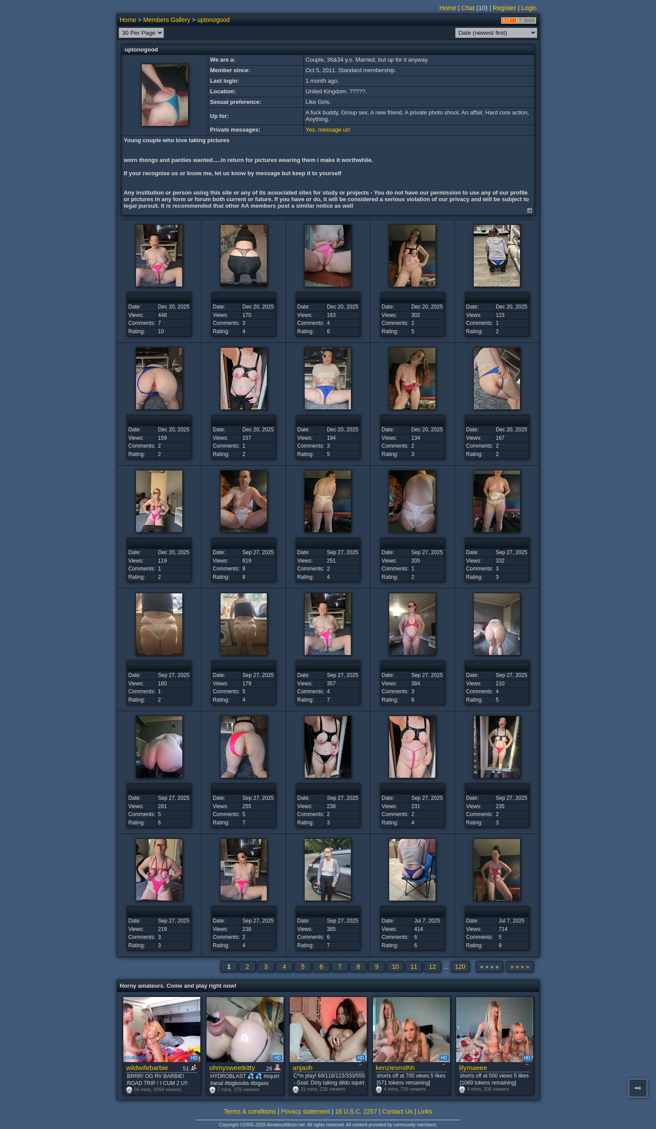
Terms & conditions (250, 1111)
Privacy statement (305, 1111)
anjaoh (303, 1067)
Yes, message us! (328, 129)
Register (504, 7)
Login (529, 7)
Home (447, 7)
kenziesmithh (395, 1067)
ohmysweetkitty (232, 1067)
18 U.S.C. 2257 (356, 1111)
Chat (468, 7)
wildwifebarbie (147, 1067)
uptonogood (213, 19)
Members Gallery (166, 19)
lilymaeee (473, 1067)
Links (425, 1111)
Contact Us (397, 1111)
